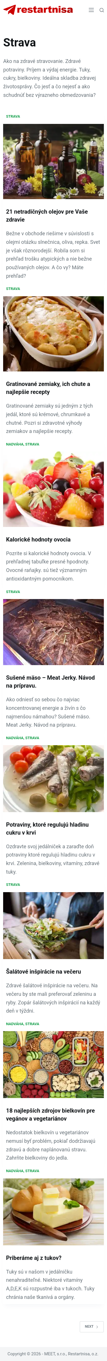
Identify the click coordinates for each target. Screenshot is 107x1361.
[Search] (102, 10)
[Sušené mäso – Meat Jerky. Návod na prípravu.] (53, 632)
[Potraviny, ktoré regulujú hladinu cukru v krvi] (53, 778)
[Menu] (91, 10)
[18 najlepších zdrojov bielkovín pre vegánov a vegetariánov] (53, 1064)
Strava (13, 116)
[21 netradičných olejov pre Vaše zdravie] (53, 161)
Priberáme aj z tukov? (33, 1257)
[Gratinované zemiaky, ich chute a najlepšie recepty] (53, 333)
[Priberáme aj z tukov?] (53, 1211)
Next (91, 1327)
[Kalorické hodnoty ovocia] (53, 489)
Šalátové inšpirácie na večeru (43, 971)
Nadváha (14, 444)
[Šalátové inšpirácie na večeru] (53, 925)
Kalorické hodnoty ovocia (38, 539)
